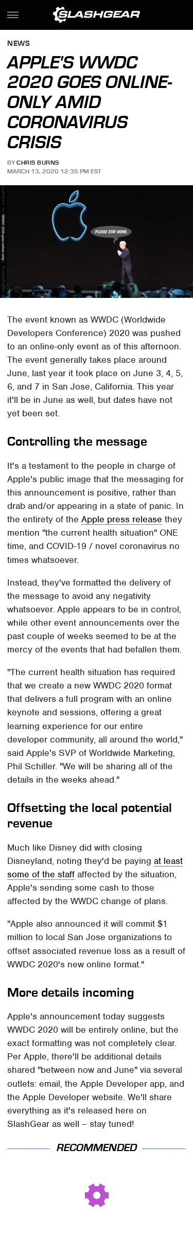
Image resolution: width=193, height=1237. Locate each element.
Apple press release (121, 519)
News (18, 44)
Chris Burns (37, 162)
